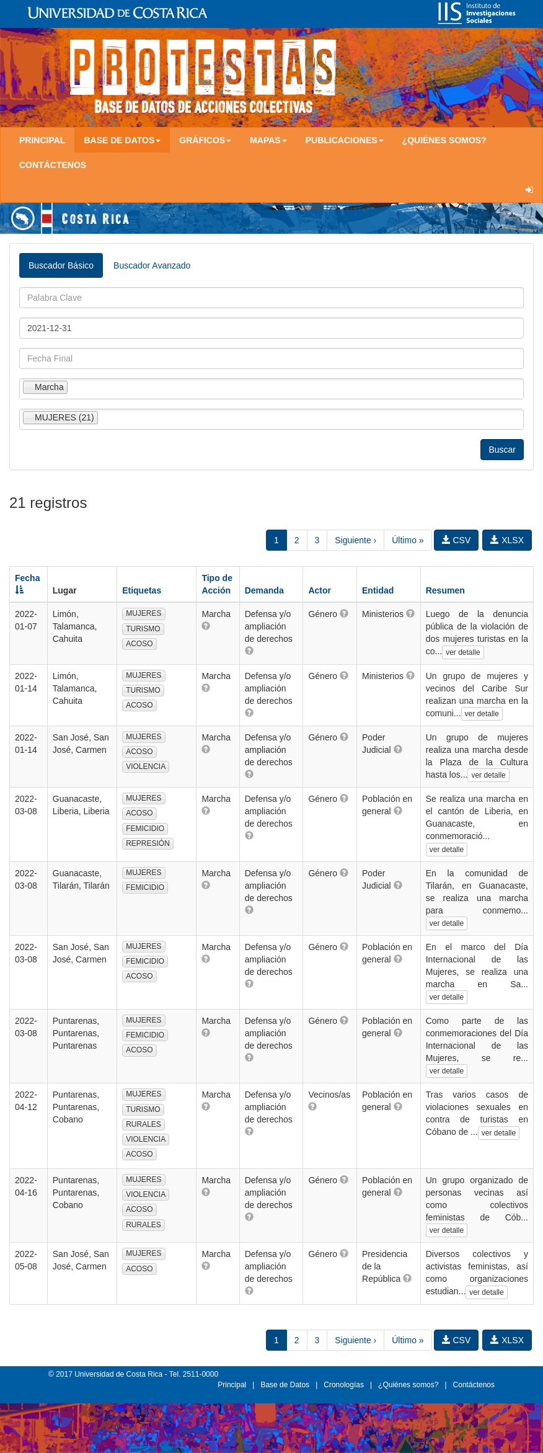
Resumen (445, 590)
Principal (42, 140)
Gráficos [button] (205, 140)
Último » (407, 540)
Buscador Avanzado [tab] (151, 265)
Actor (319, 590)
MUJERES (143, 613)
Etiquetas (141, 590)
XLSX (507, 540)
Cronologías (344, 1384)
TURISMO (143, 628)
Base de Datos (284, 1384)
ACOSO (139, 643)
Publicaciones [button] (345, 140)
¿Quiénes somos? (444, 140)
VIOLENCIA (146, 766)
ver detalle (463, 652)
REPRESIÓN (148, 843)
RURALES (143, 1124)
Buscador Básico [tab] (61, 265)
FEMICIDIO (145, 828)
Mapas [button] (268, 140)
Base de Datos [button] (122, 140)
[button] (205, 625)
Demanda (264, 590)
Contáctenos (52, 165)
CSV (456, 540)
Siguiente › (355, 540)
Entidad (378, 590)
